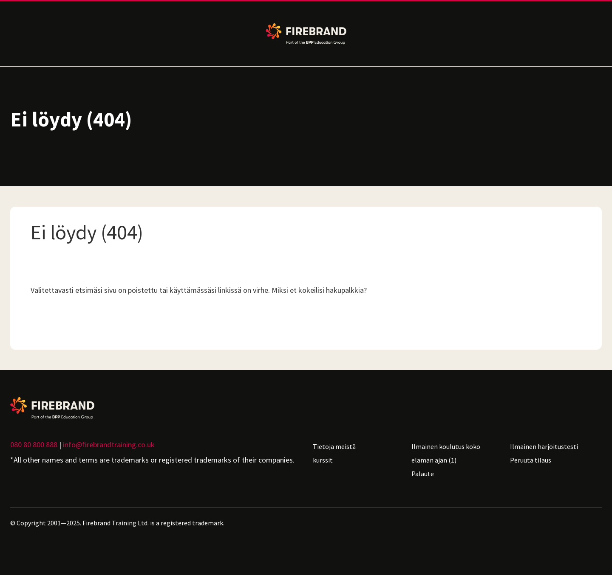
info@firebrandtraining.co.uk (109, 444)
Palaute (422, 473)
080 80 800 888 (33, 444)
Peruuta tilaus (530, 460)
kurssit (323, 460)
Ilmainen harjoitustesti (544, 446)
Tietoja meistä (334, 446)
